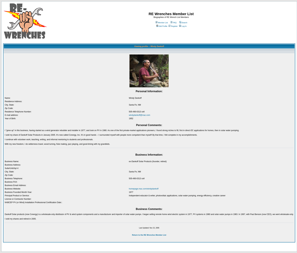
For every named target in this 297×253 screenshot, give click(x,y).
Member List (161, 23)
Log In (183, 26)
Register (173, 26)
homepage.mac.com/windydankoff (143, 189)
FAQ (173, 23)
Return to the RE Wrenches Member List (149, 235)
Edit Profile (161, 26)
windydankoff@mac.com (139, 115)
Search (183, 23)
